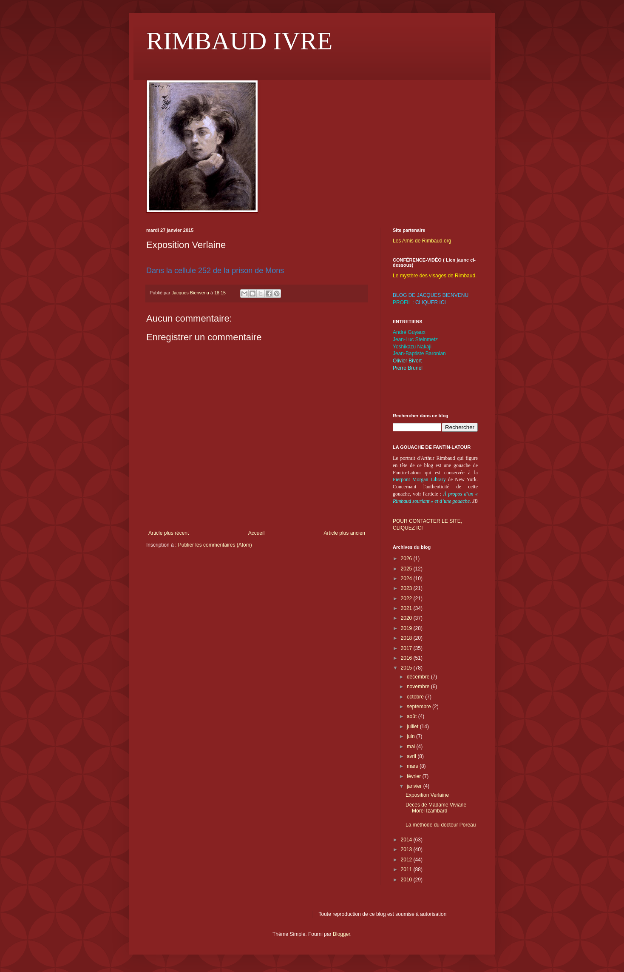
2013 (407, 849)
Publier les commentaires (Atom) (215, 545)
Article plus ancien (344, 533)
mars (413, 766)
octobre (416, 697)
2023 (407, 588)
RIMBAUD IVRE (239, 41)
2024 (407, 578)
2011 (407, 869)
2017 (407, 648)
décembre (419, 677)
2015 (407, 668)
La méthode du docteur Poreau (441, 825)
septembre (419, 707)
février (415, 776)
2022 (407, 598)
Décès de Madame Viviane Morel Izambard (436, 808)
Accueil (256, 533)
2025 (407, 569)
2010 (407, 880)
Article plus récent (168, 533)
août (412, 716)
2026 (407, 559)
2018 (407, 638)
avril (412, 756)
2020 (407, 618)
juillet (413, 727)
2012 (407, 860)
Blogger (341, 934)
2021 (407, 608)
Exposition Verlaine (427, 795)
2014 (407, 840)
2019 (407, 628)
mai (412, 747)
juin (411, 736)
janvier (415, 786)
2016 (407, 658)
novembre (419, 687)
